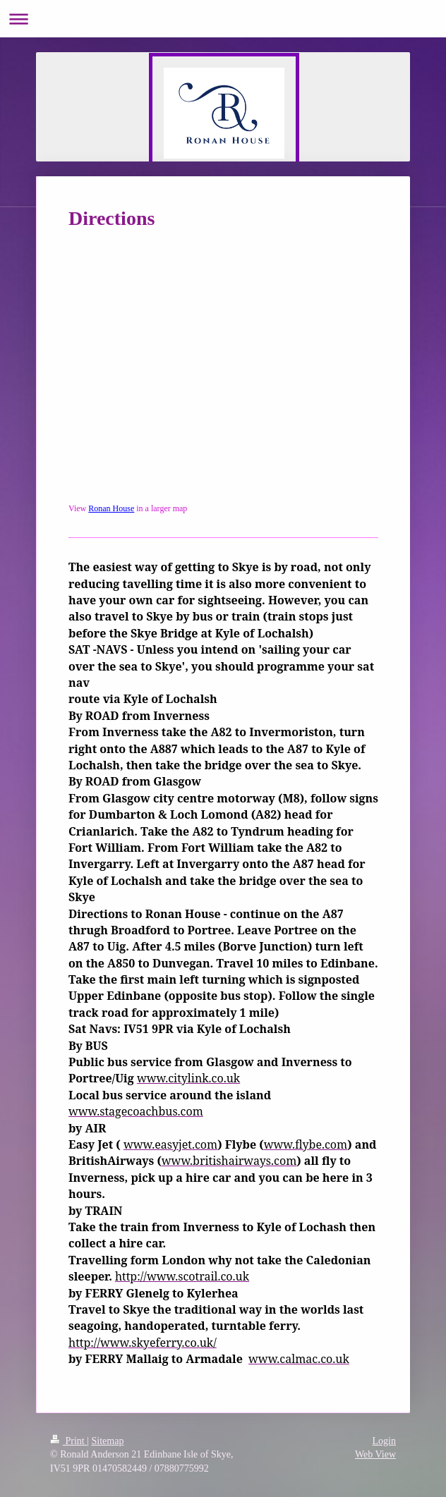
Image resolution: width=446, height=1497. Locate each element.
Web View (375, 1454)
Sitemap (108, 1441)
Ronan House (111, 508)
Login (384, 1441)
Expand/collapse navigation (223, 19)
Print (68, 1441)
